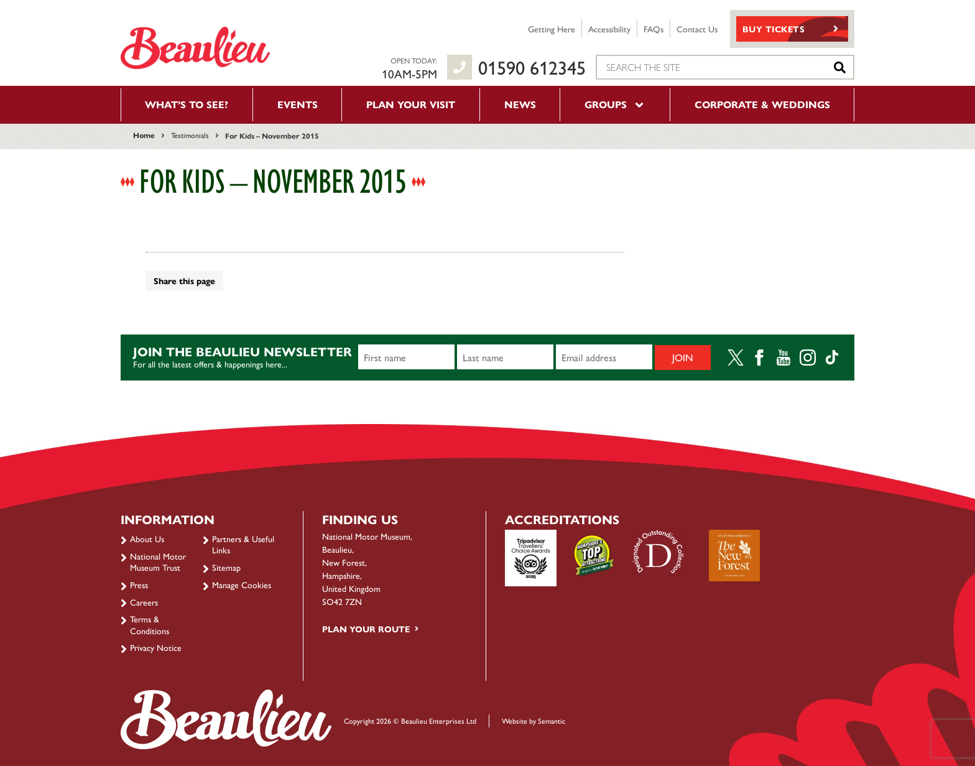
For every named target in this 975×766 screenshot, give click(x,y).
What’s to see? (186, 104)
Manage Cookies (241, 584)
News (520, 104)
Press (139, 584)
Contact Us (697, 28)
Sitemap (226, 567)
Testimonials (190, 135)
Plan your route (366, 628)
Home (144, 135)
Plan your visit (410, 104)
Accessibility (609, 28)
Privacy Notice (156, 647)
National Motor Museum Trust (158, 561)
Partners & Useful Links (243, 544)
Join (682, 357)
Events (297, 104)
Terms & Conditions (149, 624)
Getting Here (551, 28)
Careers (144, 601)
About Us (147, 538)
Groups (615, 104)
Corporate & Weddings (762, 104)
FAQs (653, 28)
